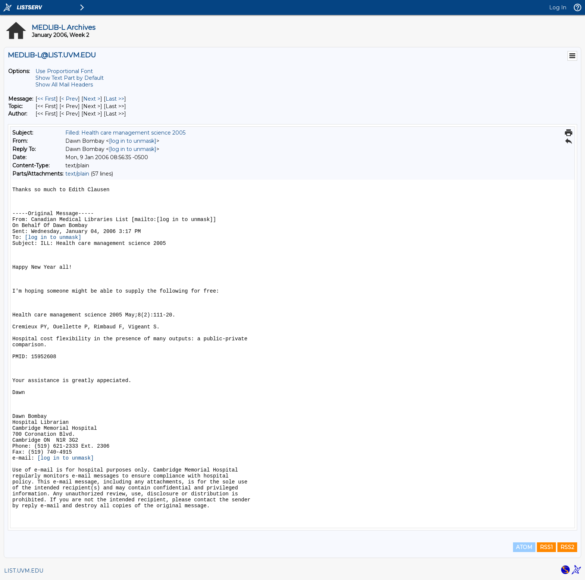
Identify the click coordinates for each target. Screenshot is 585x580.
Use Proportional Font (64, 71)
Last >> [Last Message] (115, 98)
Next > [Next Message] (91, 98)
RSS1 (546, 547)
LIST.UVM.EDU (23, 570)
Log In (557, 7)
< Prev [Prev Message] (69, 98)
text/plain (77, 173)
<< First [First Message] (46, 98)
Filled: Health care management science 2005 (125, 132)
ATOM (524, 547)
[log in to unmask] (132, 141)
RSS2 (567, 547)
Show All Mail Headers (64, 84)
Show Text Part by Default (69, 78)
